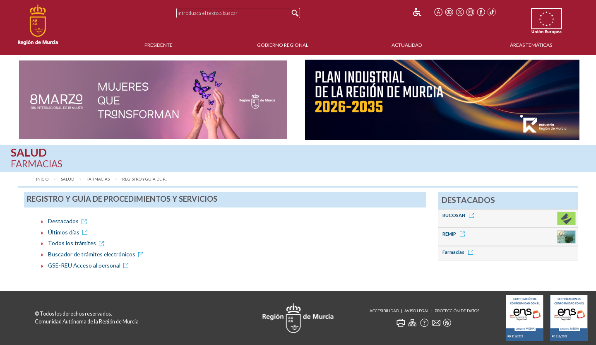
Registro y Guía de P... (144, 179)
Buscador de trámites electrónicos (97, 254)
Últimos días (69, 232)
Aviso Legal (416, 311)
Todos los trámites (77, 242)
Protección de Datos (457, 311)
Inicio (42, 179)
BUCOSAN (459, 215)
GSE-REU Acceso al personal (89, 265)
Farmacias (98, 179)
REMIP (455, 233)
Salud (67, 179)
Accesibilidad (384, 311)
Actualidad (407, 45)
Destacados (68, 220)
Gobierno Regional (282, 45)
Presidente (158, 45)
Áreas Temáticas (531, 45)
